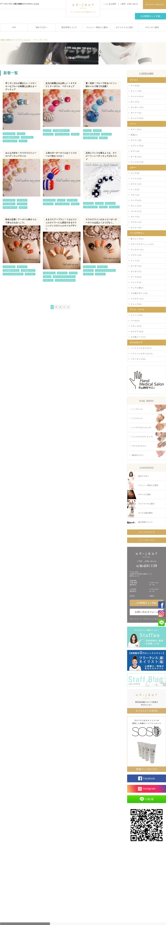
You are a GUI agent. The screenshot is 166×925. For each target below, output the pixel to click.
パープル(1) (136, 200)
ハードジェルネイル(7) (141, 348)
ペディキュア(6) (138, 359)
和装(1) (134, 135)
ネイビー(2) (136, 228)
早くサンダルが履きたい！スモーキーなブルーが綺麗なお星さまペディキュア (20, 86)
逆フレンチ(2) (137, 239)
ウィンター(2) (137, 162)
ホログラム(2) (137, 332)
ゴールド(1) (136, 211)
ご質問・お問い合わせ (129, 4)
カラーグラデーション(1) (142, 244)
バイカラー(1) (137, 299)
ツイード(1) (136, 282)
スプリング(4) (137, 146)
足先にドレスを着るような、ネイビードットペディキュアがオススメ (101, 156)
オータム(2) (136, 157)
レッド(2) (135, 189)
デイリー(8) (136, 140)
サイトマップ (136, 619)
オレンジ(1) (136, 206)
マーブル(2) (136, 277)
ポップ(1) (135, 102)
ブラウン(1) (136, 222)
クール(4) (135, 86)
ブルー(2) (135, 195)
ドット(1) (135, 261)
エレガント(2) (137, 107)
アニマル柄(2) (137, 288)
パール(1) (135, 321)
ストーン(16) (137, 315)
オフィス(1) (136, 129)
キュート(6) (136, 91)
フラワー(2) (136, 255)
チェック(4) (136, 304)
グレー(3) (135, 217)
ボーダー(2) (136, 266)
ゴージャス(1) (137, 96)
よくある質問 (110, 4)
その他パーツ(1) (138, 337)
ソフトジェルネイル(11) (142, 354)
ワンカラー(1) (137, 250)
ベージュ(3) (136, 179)
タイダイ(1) (136, 271)
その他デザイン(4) (139, 293)
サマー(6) (135, 151)
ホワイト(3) (136, 184)
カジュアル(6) (137, 118)
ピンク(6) (135, 173)
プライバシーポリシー (153, 619)
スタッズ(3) (136, 326)
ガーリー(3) (136, 113)
